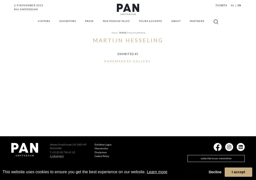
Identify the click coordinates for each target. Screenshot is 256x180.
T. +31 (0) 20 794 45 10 (62, 152)
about (176, 23)
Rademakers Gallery (127, 61)
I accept (238, 172)
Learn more (157, 172)
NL (232, 5)
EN (239, 5)
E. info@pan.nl (57, 155)
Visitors (44, 23)
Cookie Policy (102, 156)
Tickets (221, 5)
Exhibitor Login (103, 144)
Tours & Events (150, 23)
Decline (215, 172)
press (89, 23)
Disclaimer (101, 152)
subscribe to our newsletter (216, 158)
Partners (197, 23)
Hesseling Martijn (136, 33)
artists (123, 33)
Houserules (101, 148)
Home (115, 33)
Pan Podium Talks (116, 23)
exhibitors (67, 23)
